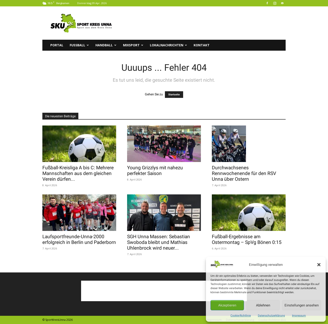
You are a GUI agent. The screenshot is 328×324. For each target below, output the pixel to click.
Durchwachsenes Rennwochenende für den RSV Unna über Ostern (244, 173)
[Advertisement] (203, 23)
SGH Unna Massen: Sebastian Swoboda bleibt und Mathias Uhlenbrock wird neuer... (158, 242)
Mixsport (133, 45)
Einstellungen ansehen (301, 305)
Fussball (79, 45)
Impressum (299, 315)
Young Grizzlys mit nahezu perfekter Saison (155, 170)
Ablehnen (263, 305)
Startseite (174, 94)
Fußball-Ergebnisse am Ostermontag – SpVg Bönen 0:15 (247, 239)
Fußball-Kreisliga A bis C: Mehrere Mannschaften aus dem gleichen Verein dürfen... (78, 173)
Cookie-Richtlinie (241, 315)
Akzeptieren (227, 305)
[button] (319, 264)
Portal (56, 45)
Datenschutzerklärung (271, 315)
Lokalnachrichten (168, 45)
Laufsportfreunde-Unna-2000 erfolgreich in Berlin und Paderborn (79, 239)
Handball (105, 45)
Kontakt (202, 45)
